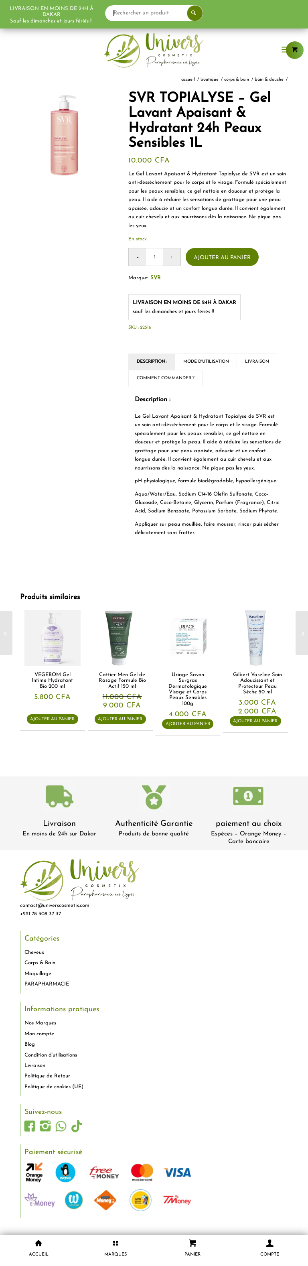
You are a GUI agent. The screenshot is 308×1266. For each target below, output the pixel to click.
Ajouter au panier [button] (52, 719)
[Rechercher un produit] (185, 13)
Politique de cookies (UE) (53, 1086)
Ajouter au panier (222, 258)
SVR (155, 277)
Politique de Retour (47, 1076)
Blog (29, 1044)
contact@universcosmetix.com (54, 905)
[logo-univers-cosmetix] (154, 50)
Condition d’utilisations (50, 1055)
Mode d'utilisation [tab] (206, 362)
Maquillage (37, 973)
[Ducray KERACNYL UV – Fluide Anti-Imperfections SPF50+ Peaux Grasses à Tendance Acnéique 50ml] (302, 633)
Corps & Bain (39, 962)
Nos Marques (40, 1023)
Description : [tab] (152, 362)
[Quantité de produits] (154, 257)
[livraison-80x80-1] (59, 797)
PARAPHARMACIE (46, 984)
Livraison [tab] (257, 362)
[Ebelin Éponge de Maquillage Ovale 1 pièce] (6, 633)
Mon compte (39, 1033)
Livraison (59, 824)
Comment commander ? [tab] (166, 378)
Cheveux (34, 952)
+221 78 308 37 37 (40, 913)
